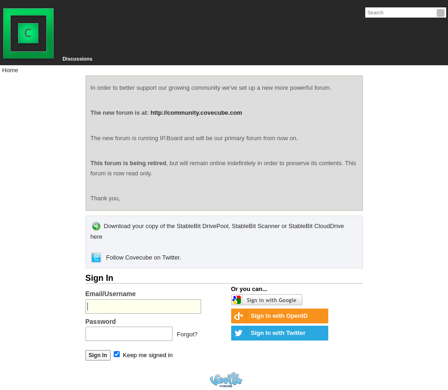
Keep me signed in (143, 355)
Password (101, 321)
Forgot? (187, 334)
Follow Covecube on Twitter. (136, 257)
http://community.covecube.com (196, 112)
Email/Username (111, 293)
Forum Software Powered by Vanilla (226, 379)
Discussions (77, 59)
